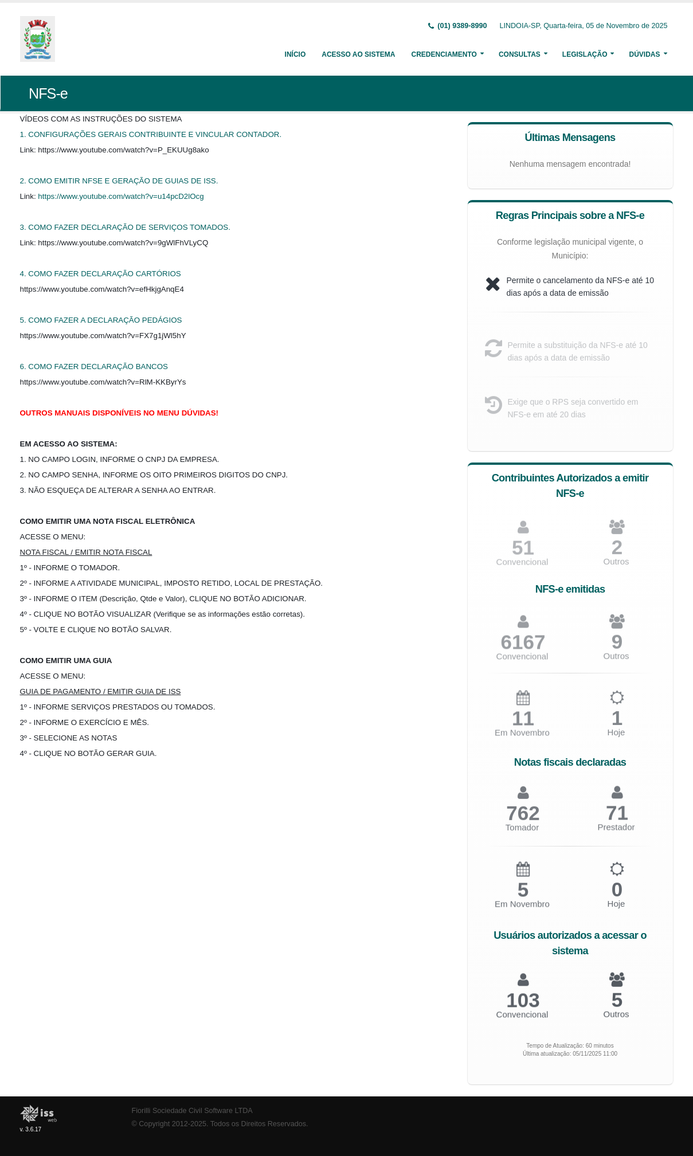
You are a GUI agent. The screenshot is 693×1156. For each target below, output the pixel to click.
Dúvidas (644, 54)
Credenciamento (443, 54)
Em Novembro (522, 738)
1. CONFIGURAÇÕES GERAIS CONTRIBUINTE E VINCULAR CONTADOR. (151, 134)
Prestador (616, 832)
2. (24, 181)
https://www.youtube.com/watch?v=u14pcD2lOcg (120, 196)
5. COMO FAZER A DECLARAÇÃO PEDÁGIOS (101, 320)
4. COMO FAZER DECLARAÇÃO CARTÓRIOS (100, 273)
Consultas (520, 54)
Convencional (522, 661)
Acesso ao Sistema (358, 54)
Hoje (616, 737)
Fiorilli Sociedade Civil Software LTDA (192, 1111)
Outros (616, 566)
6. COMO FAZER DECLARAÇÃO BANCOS (94, 366)
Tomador (522, 832)
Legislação (585, 54)
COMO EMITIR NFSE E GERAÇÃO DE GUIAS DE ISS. (123, 181)
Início (295, 54)
